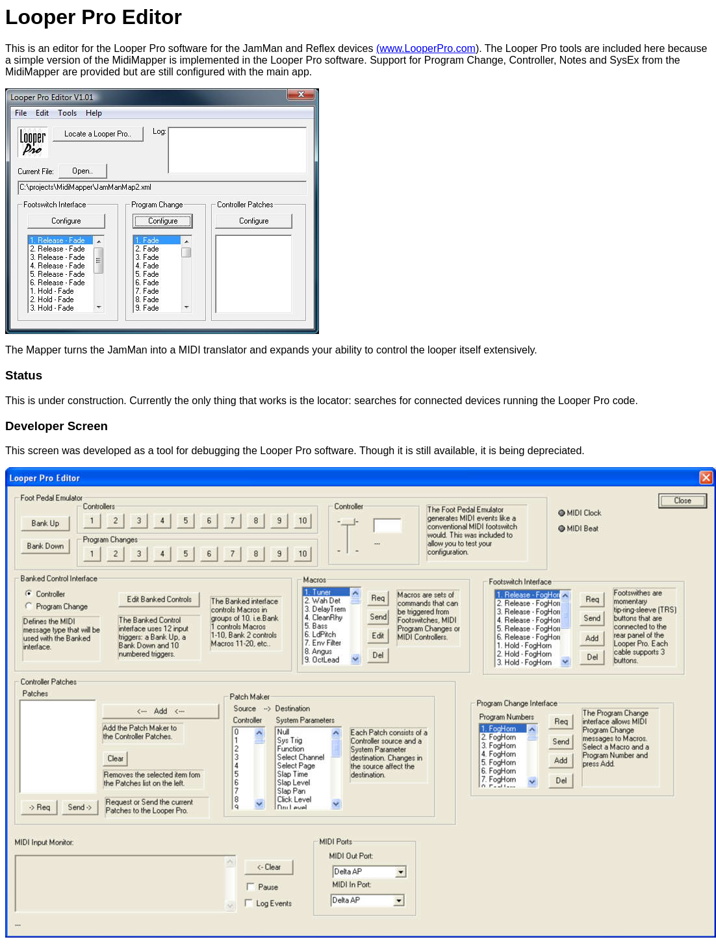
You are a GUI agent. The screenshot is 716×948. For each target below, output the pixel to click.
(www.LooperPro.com (426, 48)
